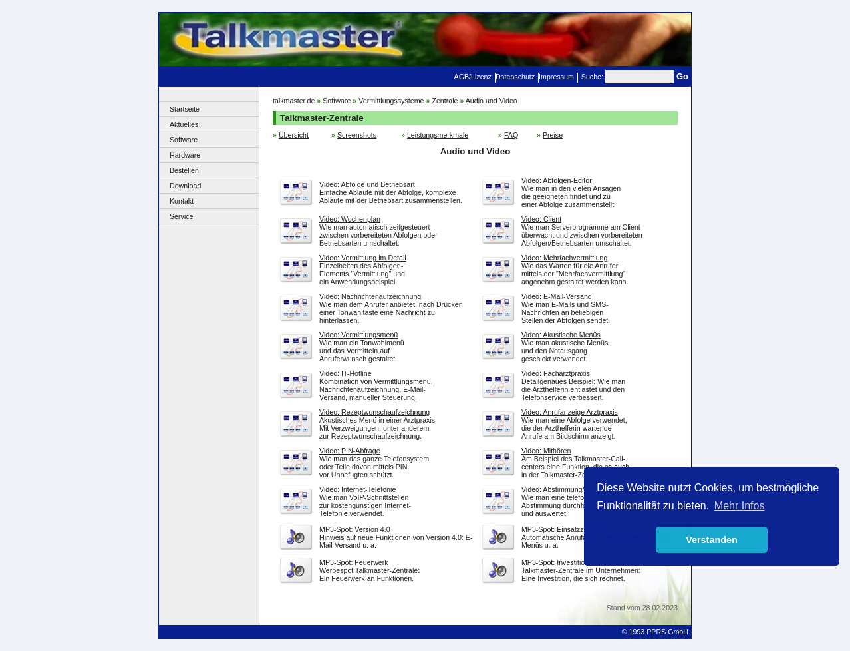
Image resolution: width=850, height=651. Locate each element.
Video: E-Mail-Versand (556, 296)
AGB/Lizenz (473, 77)
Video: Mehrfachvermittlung (564, 258)
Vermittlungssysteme (391, 101)
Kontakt (182, 201)
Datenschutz (515, 77)
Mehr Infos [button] (739, 505)
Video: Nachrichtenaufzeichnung (370, 296)
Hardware (185, 155)
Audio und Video (491, 101)
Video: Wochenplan (349, 219)
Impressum (556, 77)
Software (184, 140)
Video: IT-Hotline (345, 373)
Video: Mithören (546, 451)
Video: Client (541, 219)
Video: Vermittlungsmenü (358, 335)
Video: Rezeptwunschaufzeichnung (374, 412)
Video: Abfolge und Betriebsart (367, 184)
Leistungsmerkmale (437, 135)
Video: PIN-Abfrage (349, 451)
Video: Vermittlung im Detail (362, 258)
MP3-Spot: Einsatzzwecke (562, 529)
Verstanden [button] (712, 540)
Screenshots (356, 135)
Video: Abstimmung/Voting (562, 489)
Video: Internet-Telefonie (357, 489)
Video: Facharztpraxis (555, 373)
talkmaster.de (294, 101)
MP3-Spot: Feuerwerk (353, 562)
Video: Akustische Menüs (561, 335)
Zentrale (445, 101)
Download (185, 186)
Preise (553, 135)
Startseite (185, 109)
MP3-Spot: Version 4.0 (354, 529)
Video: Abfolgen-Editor (556, 180)
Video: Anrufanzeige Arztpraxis (569, 412)
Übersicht (294, 135)
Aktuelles (184, 124)
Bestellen (184, 170)
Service (182, 216)
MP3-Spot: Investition (555, 562)
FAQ (511, 135)
